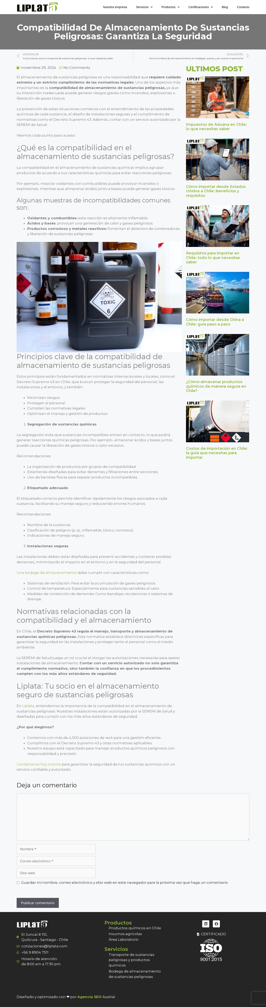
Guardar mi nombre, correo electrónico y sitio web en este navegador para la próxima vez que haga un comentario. (124, 882)
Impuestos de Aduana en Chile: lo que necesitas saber (216, 126)
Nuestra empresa (115, 7)
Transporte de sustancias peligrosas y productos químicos (131, 960)
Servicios (144, 7)
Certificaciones (200, 7)
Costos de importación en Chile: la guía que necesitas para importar (217, 453)
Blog (225, 7)
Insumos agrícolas (125, 934)
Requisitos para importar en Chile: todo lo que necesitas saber (213, 257)
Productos (170, 7)
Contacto (243, 7)
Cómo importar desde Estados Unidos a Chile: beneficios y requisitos (216, 191)
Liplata (28, 706)
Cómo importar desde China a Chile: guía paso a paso (215, 322)
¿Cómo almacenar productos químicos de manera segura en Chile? (216, 386)
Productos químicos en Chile (135, 928)
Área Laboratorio (123, 939)
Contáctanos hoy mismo (39, 764)
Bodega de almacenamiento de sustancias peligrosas (135, 974)
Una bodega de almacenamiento (47, 573)
